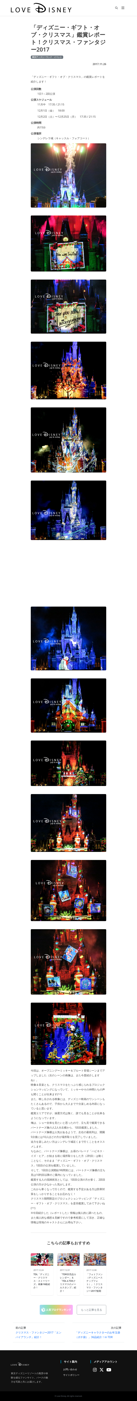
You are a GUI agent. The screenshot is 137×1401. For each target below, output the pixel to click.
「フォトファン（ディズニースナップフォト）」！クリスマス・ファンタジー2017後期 (94, 1282)
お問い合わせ (70, 1369)
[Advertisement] (68, 571)
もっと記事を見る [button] (91, 1310)
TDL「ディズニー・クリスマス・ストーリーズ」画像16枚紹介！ (41, 1281)
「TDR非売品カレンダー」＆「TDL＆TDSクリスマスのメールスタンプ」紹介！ (68, 1282)
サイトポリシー (71, 1374)
